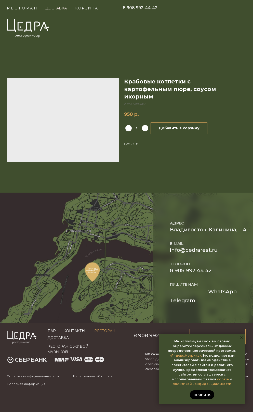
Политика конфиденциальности (33, 376)
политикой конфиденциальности (202, 384)
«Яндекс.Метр (181, 355)
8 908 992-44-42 (140, 7)
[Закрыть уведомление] (241, 337)
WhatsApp (222, 292)
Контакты (74, 331)
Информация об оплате (93, 376)
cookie (223, 379)
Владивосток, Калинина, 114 (208, 230)
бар (52, 331)
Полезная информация (26, 384)
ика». (197, 355)
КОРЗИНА (86, 8)
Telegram (182, 300)
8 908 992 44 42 (191, 270)
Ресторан (22, 8)
